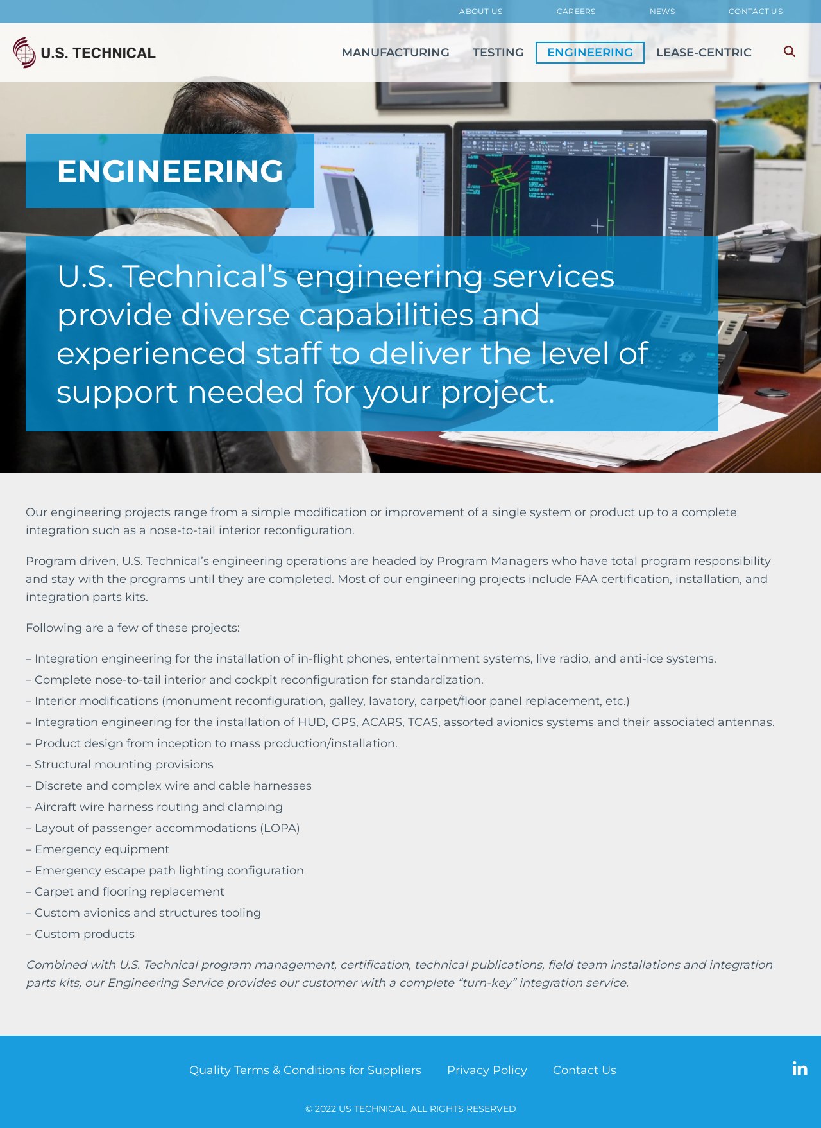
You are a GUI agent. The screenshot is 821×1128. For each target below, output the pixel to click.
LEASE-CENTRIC (704, 53)
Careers (576, 11)
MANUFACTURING (396, 53)
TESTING (498, 53)
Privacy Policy (487, 1070)
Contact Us (756, 11)
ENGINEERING (590, 53)
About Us (480, 11)
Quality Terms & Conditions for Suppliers (305, 1070)
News (662, 11)
